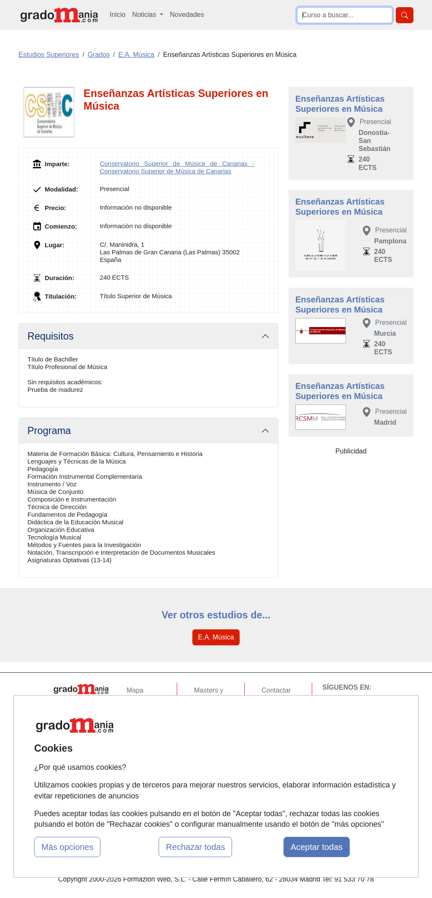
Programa (49, 430)
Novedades (187, 14)
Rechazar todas (195, 847)
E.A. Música (216, 637)
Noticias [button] (145, 14)
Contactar (276, 690)
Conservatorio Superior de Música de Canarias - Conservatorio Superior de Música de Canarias (177, 167)
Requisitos (50, 336)
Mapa (135, 690)
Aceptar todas (317, 847)
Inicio (117, 14)
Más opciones (67, 847)
